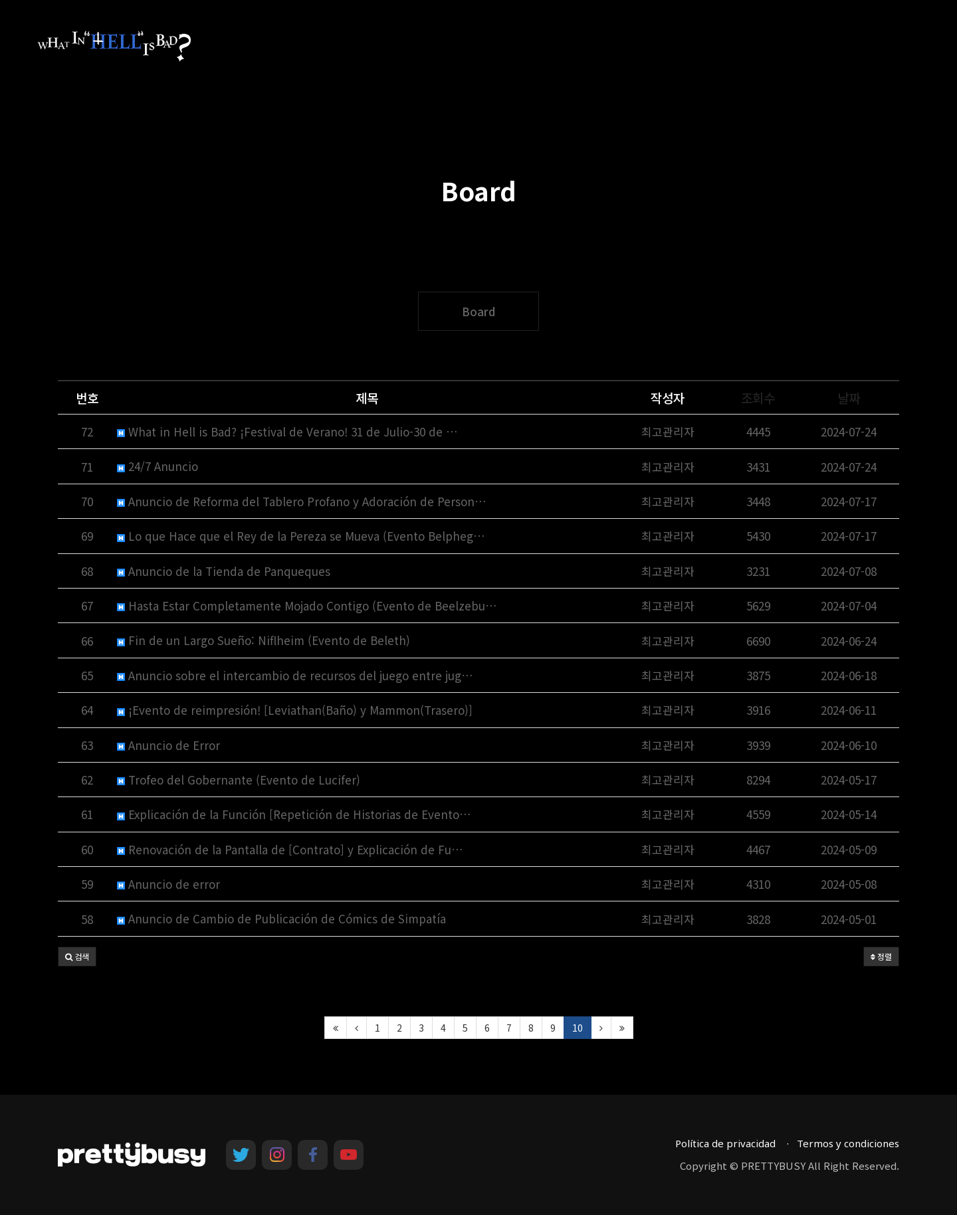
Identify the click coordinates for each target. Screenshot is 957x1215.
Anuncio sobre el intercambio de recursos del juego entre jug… (295, 675)
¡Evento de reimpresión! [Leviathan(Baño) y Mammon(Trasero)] (295, 709)
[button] (77, 957)
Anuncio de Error (168, 745)
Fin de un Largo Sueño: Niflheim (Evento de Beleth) (263, 640)
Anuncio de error (168, 883)
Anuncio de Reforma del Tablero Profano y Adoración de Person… (301, 501)
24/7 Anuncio (157, 466)
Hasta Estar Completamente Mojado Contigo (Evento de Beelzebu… (307, 605)
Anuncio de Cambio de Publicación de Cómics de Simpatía (281, 918)
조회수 (758, 398)
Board (478, 311)
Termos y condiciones (848, 1143)
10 (577, 1027)
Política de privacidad (725, 1143)
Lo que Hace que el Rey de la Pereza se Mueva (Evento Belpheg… (301, 535)
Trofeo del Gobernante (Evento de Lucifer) (238, 779)
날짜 (848, 398)
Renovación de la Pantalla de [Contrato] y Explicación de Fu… (290, 849)
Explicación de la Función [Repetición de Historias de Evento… (294, 814)
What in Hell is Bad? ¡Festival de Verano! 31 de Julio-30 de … (287, 431)
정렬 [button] (881, 956)
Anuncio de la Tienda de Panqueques (223, 571)
